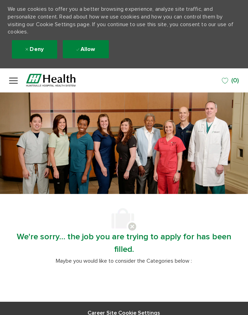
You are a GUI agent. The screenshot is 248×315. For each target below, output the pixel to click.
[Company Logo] (60, 80)
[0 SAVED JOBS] (230, 80)
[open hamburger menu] (13, 80)
